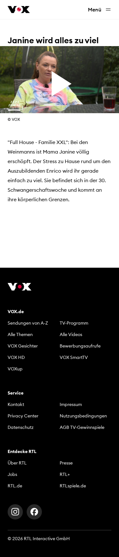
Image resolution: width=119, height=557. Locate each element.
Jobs (12, 474)
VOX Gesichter (23, 346)
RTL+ (65, 474)
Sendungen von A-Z (28, 323)
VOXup (15, 369)
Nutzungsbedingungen (83, 416)
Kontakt (16, 404)
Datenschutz (21, 427)
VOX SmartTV (74, 357)
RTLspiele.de (73, 486)
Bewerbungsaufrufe (80, 346)
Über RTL (17, 463)
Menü (99, 9)
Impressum (71, 404)
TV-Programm (74, 323)
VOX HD (16, 357)
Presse (66, 463)
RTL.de (15, 486)
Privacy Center (23, 416)
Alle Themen (20, 334)
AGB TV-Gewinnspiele (82, 427)
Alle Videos (71, 334)
